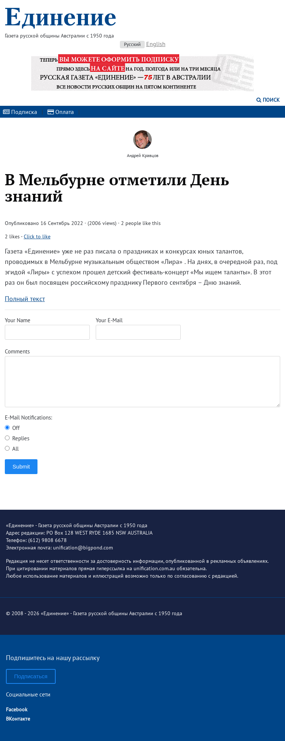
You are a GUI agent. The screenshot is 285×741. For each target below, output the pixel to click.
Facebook (16, 709)
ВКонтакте (18, 718)
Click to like (37, 236)
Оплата (61, 111)
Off (12, 427)
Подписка (20, 111)
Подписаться (31, 676)
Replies (17, 438)
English (156, 44)
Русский (132, 44)
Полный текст (25, 298)
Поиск (268, 100)
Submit (21, 466)
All (12, 448)
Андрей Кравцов (142, 155)
